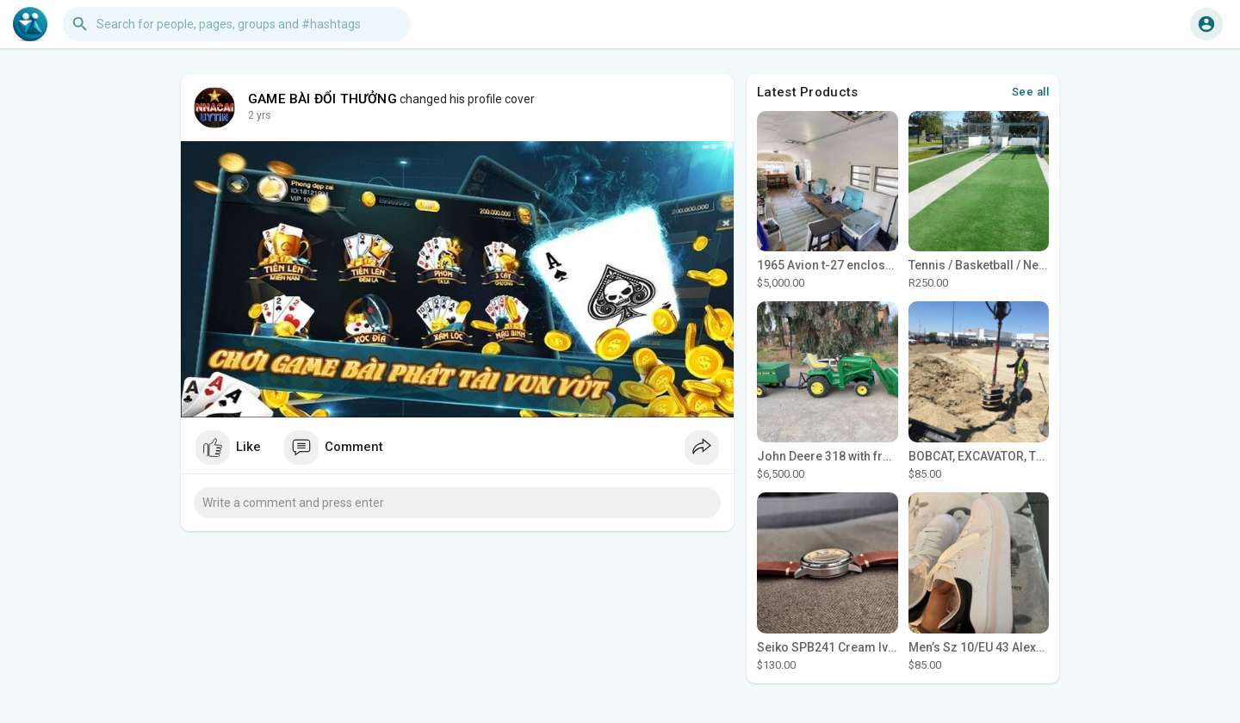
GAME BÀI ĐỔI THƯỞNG (322, 99)
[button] (237, 24)
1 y (255, 115)
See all (1031, 91)
